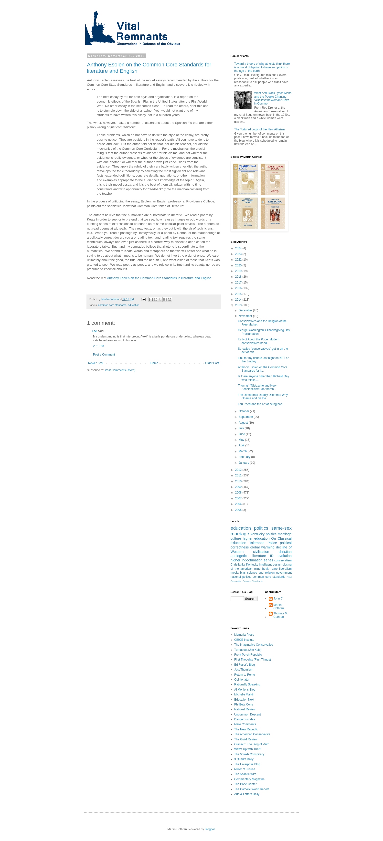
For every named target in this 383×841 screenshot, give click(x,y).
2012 (239, 470)
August (244, 422)
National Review (244, 709)
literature (259, 556)
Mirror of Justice (244, 769)
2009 (239, 487)
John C (278, 598)
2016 (239, 288)
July (242, 428)
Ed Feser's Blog (244, 664)
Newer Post (95, 363)
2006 (239, 504)
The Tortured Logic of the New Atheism (259, 129)
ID (272, 556)
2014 (239, 299)
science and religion (261, 572)
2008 (239, 492)
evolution (284, 556)
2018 (239, 276)
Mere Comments (245, 724)
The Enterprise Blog (247, 764)
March (243, 451)
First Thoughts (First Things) (252, 659)
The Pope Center (245, 784)
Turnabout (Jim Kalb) (248, 650)
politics (261, 528)
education (133, 305)
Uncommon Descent (247, 714)
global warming (262, 547)
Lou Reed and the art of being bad (260, 404)
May (242, 440)
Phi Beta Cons (243, 704)
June (242, 434)
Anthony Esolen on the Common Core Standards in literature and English (159, 278)
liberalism (285, 568)
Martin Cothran (279, 606)
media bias (238, 572)
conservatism (283, 560)
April (242, 445)
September (246, 417)
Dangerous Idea (244, 719)
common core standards (112, 305)
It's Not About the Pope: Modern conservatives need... (258, 341)
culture (236, 538)
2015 (239, 294)
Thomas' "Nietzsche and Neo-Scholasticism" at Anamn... (257, 387)
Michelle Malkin (244, 694)
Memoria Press (244, 634)
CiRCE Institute (244, 639)
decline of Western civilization (261, 549)
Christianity (238, 564)
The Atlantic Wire (245, 774)
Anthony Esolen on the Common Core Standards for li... (262, 369)
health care (270, 568)
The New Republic (246, 729)
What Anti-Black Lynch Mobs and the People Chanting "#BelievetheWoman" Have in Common (272, 98)
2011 (239, 475)
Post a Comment (104, 354)
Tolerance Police (263, 543)
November (246, 316)
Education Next (244, 699)
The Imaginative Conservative (253, 644)
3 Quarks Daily (244, 759)
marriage (285, 534)
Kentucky (252, 564)
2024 (239, 248)
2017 (239, 282)
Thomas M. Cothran (281, 615)
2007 (239, 498)
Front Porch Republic (248, 654)
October (244, 411)
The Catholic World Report (251, 789)
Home (154, 363)
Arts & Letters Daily (246, 794)
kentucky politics (264, 534)
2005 (239, 510)
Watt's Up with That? (247, 749)
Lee (94, 331)
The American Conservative (252, 734)
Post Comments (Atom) (120, 370)
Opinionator (241, 679)
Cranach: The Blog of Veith (251, 744)
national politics (241, 576)
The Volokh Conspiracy (249, 754)
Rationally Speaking (247, 684)
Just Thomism (243, 669)
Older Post (212, 363)
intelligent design (270, 564)
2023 (239, 254)
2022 (239, 259)
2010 (239, 481)
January (244, 462)
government (284, 572)
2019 (239, 271)
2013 (239, 305)
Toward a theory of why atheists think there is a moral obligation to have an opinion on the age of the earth (262, 67)
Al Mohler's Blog (244, 689)
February (245, 457)
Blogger (210, 829)
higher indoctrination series (252, 560)
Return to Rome (244, 674)
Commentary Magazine (249, 779)
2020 (239, 265)
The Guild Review (245, 739)
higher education (256, 538)
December (246, 310)
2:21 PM (98, 346)
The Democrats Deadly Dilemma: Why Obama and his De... (263, 396)
